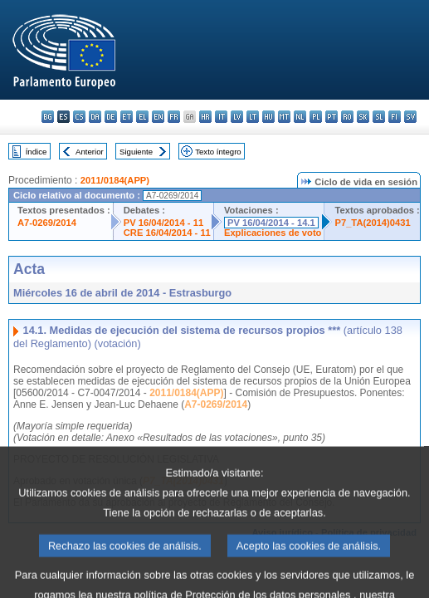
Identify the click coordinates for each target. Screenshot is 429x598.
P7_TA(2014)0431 (372, 223)
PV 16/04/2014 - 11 (163, 223)
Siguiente (136, 151)
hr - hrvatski (205, 116)
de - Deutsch (111, 116)
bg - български (47, 116)
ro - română (347, 116)
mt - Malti (284, 116)
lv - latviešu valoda (237, 116)
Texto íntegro (218, 151)
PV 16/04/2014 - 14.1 (271, 223)
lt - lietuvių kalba (252, 116)
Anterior (90, 151)
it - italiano (221, 116)
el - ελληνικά (142, 116)
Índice (36, 151)
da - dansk (95, 116)
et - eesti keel (126, 116)
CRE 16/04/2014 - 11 (167, 233)
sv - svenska (410, 116)
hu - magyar (268, 116)
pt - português (331, 116)
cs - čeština (79, 116)
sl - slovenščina (379, 116)
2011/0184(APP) (114, 180)
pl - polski (316, 116)
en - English (158, 116)
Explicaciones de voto (273, 233)
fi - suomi (394, 116)
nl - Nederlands (300, 116)
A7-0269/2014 (46, 223)
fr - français (174, 116)
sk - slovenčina (363, 116)
